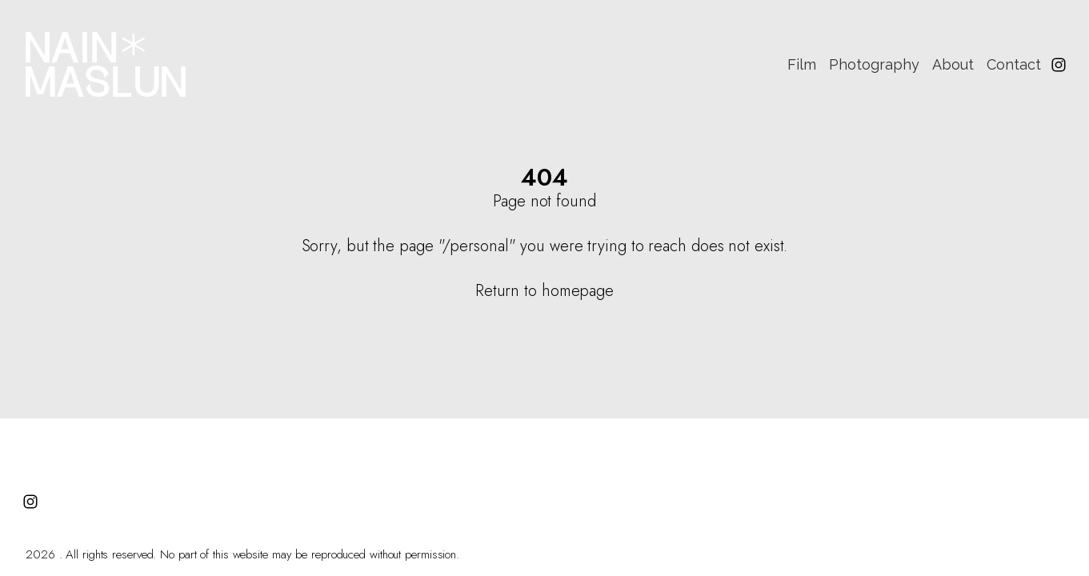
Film (801, 64)
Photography (874, 64)
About (953, 64)
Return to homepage (544, 290)
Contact (1014, 64)
